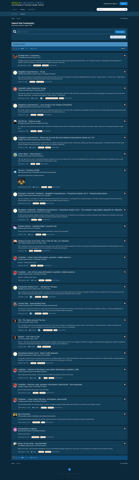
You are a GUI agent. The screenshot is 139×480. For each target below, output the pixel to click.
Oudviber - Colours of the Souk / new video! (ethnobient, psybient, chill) (48, 369)
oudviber (20, 259)
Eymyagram (21, 123)
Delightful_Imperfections (25, 74)
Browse (15, 9)
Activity (22, 10)
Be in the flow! (24, 414)
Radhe (20, 228)
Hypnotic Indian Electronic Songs (32, 88)
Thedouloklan (22, 243)
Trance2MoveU (22, 57)
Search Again (120, 32)
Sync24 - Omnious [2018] (28, 170)
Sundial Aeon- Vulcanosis (28, 55)
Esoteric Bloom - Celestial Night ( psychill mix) (37, 226)
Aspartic (20, 156)
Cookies (77, 473)
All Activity (14, 14)
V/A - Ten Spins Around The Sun (31, 320)
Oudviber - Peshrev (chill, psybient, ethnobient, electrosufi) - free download (50, 384)
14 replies (32, 330)
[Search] (105, 9)
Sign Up (124, 3)
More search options (118, 37)
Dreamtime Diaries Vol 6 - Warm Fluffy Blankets (38, 353)
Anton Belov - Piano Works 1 (30, 154)
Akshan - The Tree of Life (28, 337)
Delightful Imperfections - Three (31, 72)
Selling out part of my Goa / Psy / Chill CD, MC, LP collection (43, 241)
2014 (36, 322)
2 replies (33, 147)
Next (22, 48)
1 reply (30, 234)
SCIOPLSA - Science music (29, 121)
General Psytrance (40, 445)
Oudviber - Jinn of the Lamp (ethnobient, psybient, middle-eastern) (46, 272)
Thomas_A (21, 90)
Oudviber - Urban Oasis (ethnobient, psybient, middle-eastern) (44, 257)
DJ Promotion (47, 107)
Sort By (123, 48)
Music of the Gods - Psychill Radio (32, 443)
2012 (36, 338)
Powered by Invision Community (69, 477)
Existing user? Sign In (111, 3)
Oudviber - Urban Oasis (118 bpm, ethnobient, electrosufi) (42, 399)
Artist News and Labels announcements (44, 172)
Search (23, 14)
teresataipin (21, 445)
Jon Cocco (21, 322)
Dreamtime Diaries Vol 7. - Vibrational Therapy (37, 287)
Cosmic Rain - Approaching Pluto (32, 303)
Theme (62, 473)
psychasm (21, 305)
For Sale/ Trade (41, 243)
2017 (39, 57)
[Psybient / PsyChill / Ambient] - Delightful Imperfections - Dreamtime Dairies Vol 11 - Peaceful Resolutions (62, 193)
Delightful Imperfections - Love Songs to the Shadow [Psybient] (45, 105)
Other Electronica (40, 90)
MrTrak (20, 416)
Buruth (20, 430)
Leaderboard (31, 9)
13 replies (34, 98)
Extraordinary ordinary (27, 429)
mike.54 (20, 172)
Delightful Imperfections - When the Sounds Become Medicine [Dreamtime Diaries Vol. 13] (56, 138)
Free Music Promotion (49, 74)
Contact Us (69, 473)
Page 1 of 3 (33, 48)
